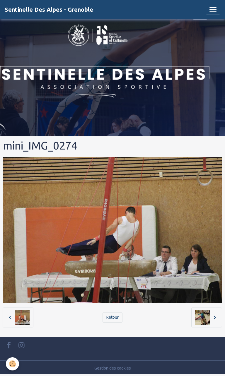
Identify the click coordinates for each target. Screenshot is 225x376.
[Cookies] (12, 363)
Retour (112, 317)
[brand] (49, 9)
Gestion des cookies (112, 368)
